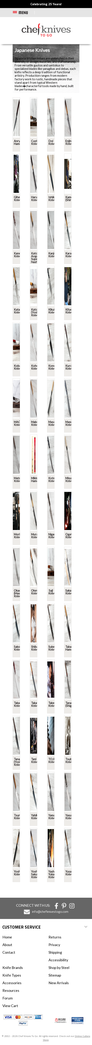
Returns (55, 937)
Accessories (11, 983)
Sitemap (55, 975)
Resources (10, 990)
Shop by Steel (59, 967)
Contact (8, 952)
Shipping (55, 952)
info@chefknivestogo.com (50, 911)
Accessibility (58, 960)
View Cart (10, 1005)
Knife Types (11, 975)
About (7, 944)
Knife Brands (12, 967)
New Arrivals (59, 983)
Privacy (54, 944)
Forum (7, 998)
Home (7, 937)
